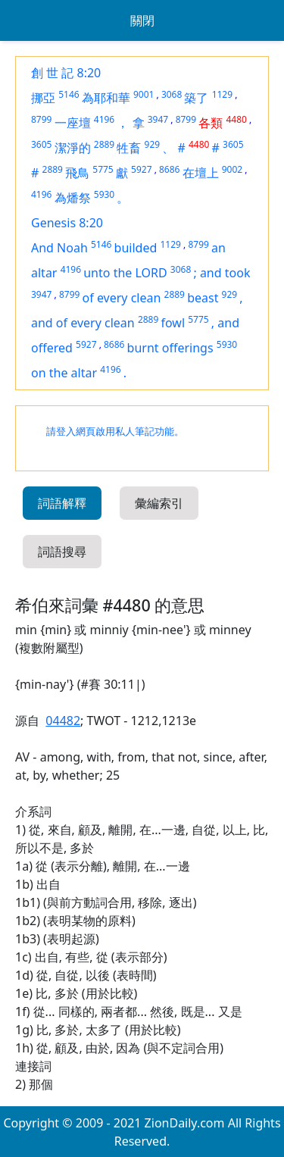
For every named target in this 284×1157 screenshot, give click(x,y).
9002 (232, 169)
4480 (236, 119)
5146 (68, 94)
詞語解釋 (62, 503)
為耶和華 (106, 97)
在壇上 (201, 172)
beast (202, 297)
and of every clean (83, 322)
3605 (41, 144)
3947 (158, 119)
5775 (102, 169)
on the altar (64, 372)
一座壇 (73, 122)
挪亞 (43, 97)
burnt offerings (170, 347)
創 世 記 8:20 (66, 72)
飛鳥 (77, 172)
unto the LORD (125, 272)
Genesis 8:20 (67, 222)
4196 (104, 119)
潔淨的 (73, 147)
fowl (173, 322)
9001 (143, 94)
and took (225, 272)
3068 (171, 94)
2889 (104, 144)
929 (153, 144)
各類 (210, 122)
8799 (41, 119)
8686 (169, 169)
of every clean (122, 297)
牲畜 (129, 147)
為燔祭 (73, 197)
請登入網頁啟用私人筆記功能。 (115, 431)
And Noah (59, 247)
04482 (62, 720)
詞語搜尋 (62, 551)
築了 (196, 97)
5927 (141, 169)
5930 (104, 194)
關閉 (142, 20)
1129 (222, 94)
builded (136, 247)
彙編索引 (159, 503)
